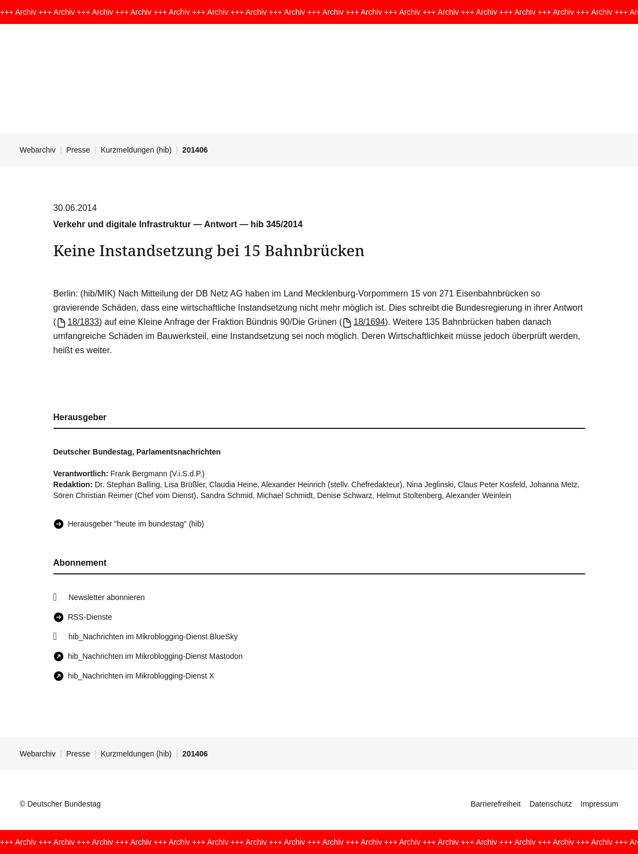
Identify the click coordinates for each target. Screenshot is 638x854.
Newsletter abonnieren (107, 597)
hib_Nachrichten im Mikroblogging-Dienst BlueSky (153, 636)
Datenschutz (550, 804)
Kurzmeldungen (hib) (136, 150)
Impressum (599, 804)
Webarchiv (38, 150)
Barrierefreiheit (496, 804)
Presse (79, 150)
